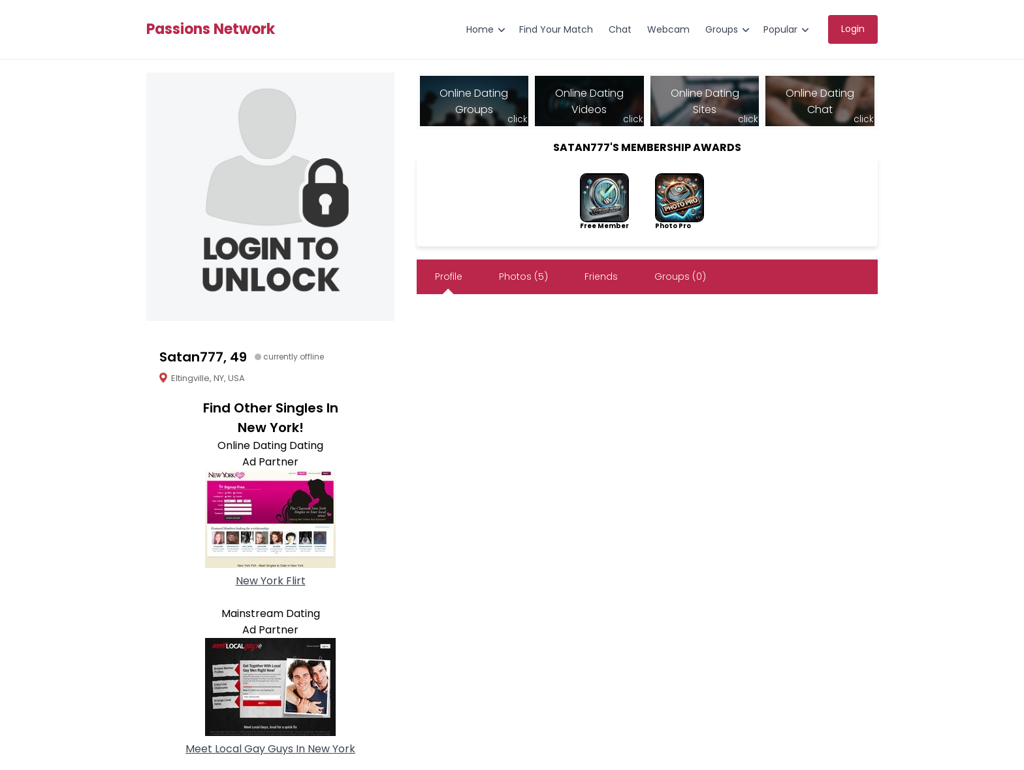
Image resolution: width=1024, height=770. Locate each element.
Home (480, 29)
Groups (721, 29)
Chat (620, 29)
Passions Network (210, 29)
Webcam (668, 29)
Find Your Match (556, 29)
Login (853, 28)
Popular (780, 29)
